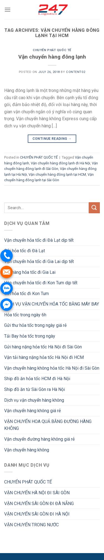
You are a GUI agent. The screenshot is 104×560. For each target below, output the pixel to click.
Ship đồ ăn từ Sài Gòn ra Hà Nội (34, 389)
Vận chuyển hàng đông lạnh (52, 57)
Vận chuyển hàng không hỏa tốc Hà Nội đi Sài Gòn (51, 368)
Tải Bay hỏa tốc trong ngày (29, 336)
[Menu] (7, 9)
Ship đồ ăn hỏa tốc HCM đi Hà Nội (37, 378)
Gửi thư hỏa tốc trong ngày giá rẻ (35, 325)
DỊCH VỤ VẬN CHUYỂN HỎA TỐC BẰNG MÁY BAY (51, 304)
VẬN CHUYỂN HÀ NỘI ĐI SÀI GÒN (37, 492)
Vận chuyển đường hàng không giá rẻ (39, 439)
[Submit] (94, 207)
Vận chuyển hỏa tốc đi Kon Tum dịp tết (40, 282)
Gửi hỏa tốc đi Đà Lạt (24, 250)
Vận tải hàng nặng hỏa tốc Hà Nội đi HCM (44, 357)
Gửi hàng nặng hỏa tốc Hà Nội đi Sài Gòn (43, 346)
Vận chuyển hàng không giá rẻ (32, 410)
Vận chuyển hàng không (26, 450)
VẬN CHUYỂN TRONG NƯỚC (31, 524)
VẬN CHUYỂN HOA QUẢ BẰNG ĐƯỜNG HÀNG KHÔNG (48, 425)
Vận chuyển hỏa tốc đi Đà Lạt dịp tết (38, 240)
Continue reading (52, 138)
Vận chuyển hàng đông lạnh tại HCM (57, 174)
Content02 (75, 72)
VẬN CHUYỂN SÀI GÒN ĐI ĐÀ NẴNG (39, 503)
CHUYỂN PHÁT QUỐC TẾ (52, 50)
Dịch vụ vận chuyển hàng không (34, 400)
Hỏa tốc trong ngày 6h (25, 314)
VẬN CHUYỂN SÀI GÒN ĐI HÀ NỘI (37, 514)
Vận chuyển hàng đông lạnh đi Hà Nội (60, 163)
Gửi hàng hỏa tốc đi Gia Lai (29, 272)
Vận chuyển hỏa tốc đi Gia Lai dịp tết (39, 261)
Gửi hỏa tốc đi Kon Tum (26, 293)
